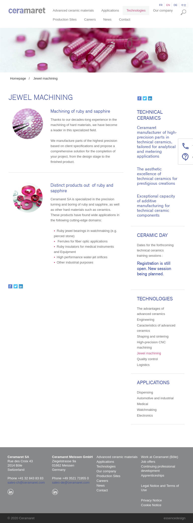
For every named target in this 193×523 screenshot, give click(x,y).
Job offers (148, 462)
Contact (124, 19)
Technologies (136, 10)
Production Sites (65, 19)
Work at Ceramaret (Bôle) (159, 457)
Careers (90, 19)
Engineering (145, 319)
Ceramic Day (152, 235)
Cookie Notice (151, 505)
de (175, 5)
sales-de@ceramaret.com (70, 482)
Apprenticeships (152, 475)
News (107, 19)
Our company (163, 10)
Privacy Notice (151, 500)
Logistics (143, 365)
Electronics (145, 415)
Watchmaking (147, 410)
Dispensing (145, 392)
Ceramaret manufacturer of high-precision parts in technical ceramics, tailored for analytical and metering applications (157, 142)
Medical (142, 404)
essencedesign (174, 518)
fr (161, 5)
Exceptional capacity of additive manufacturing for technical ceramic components (156, 205)
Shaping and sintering (153, 336)
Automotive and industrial (155, 398)
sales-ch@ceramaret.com (26, 482)
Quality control (147, 359)
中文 (183, 5)
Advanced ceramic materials (73, 10)
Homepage (18, 78)
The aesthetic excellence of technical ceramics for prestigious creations (157, 176)
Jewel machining (45, 78)
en (168, 5)
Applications (110, 10)
